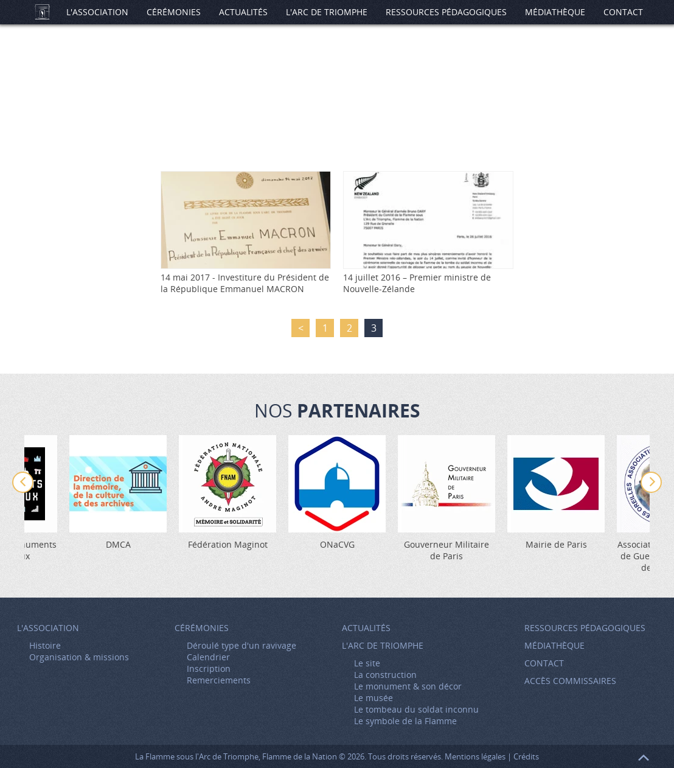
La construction (385, 674)
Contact (623, 12)
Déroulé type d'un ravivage (241, 645)
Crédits (526, 756)
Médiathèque (555, 12)
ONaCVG (337, 544)
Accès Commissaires (570, 680)
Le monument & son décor (408, 686)
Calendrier (208, 657)
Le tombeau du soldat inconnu (416, 709)
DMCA (118, 544)
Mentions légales (475, 756)
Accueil (42, 12)
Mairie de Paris (556, 544)
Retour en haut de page (644, 757)
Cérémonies (174, 12)
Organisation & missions (79, 657)
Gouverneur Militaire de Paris (446, 550)
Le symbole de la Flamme (405, 721)
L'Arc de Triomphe (326, 12)
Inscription (209, 668)
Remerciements (219, 680)
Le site (367, 663)
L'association (97, 12)
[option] (337, 492)
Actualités (243, 12)
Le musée (373, 697)
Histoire (45, 645)
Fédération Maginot (228, 544)
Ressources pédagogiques (446, 12)
